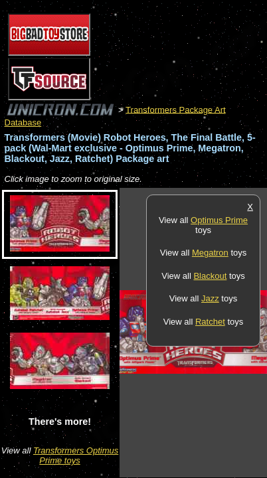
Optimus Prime (219, 220)
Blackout (209, 276)
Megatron (210, 253)
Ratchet (210, 322)
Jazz (210, 298)
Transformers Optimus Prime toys (75, 455)
